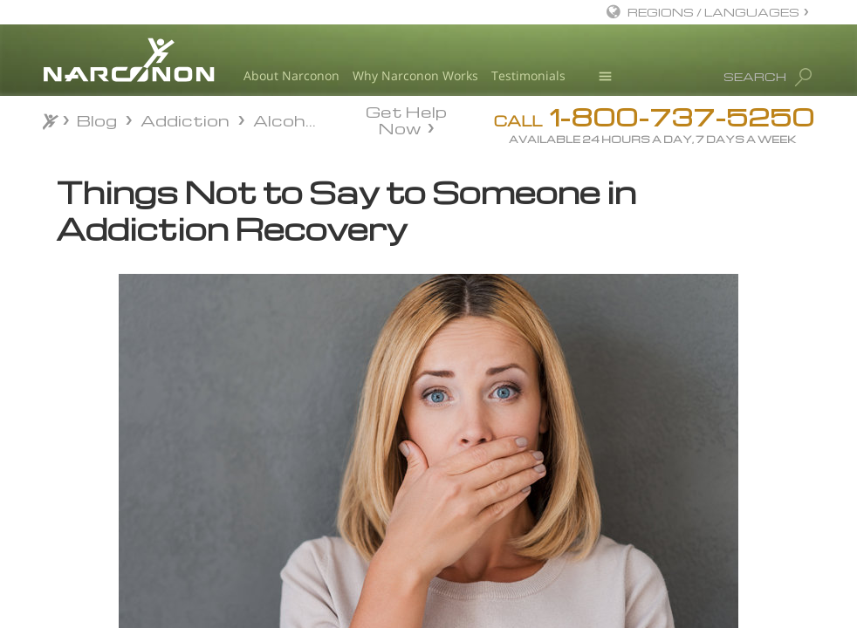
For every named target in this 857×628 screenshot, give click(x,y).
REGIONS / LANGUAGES (713, 11)
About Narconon (291, 75)
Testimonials (528, 75)
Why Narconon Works (415, 75)
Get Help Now (406, 118)
